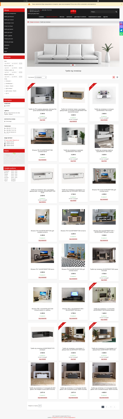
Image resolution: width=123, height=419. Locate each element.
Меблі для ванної (8, 29)
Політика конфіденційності (69, 417)
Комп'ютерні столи (9, 23)
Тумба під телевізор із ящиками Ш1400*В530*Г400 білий (73, 150)
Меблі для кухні (8, 32)
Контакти (69, 16)
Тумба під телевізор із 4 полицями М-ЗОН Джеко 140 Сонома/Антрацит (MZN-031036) (73, 388)
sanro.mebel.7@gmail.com (12, 140)
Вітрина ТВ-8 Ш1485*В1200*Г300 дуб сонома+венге (73, 270)
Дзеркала (6, 45)
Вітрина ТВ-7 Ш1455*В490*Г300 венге (42, 269)
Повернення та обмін (94, 16)
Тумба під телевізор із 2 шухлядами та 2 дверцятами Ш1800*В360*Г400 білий (104, 349)
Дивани (6, 48)
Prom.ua (69, 416)
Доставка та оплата (80, 16)
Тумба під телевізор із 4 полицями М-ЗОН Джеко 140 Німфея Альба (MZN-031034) (42, 388)
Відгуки (105, 16)
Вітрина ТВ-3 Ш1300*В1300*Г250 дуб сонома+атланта (42, 231)
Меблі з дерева (8, 35)
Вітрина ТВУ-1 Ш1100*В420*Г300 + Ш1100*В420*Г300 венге (73, 309)
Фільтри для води (8, 42)
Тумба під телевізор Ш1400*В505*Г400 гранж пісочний (104, 270)
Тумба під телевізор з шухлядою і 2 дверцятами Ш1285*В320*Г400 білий (73, 349)
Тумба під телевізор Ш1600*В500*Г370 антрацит (42, 349)
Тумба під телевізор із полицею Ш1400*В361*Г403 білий (104, 109)
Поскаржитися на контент (57, 417)
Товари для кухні (8, 38)
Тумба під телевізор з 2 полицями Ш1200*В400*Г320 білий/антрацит (104, 309)
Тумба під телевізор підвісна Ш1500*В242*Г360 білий (104, 150)
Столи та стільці (8, 26)
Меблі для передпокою (10, 13)
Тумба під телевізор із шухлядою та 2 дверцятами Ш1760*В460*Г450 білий (73, 190)
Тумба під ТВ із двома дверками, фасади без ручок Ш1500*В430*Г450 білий (42, 109)
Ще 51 (7, 93)
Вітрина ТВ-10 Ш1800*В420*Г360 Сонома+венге (42, 150)
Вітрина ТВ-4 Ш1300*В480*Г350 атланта (73, 231)
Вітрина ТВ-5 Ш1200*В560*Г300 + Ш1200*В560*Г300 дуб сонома (104, 231)
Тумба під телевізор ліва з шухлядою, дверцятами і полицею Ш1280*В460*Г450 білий (42, 191)
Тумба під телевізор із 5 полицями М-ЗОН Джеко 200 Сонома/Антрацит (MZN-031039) (104, 388)
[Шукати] (116, 12)
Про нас (62, 16)
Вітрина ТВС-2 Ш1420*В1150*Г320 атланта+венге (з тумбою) (42, 309)
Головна (41, 16)
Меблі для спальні (9, 19)
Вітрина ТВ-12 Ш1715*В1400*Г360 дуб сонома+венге (104, 190)
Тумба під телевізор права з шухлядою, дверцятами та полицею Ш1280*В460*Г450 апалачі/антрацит (73, 110)
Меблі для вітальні (9, 16)
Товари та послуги (51, 16)
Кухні (5, 51)
